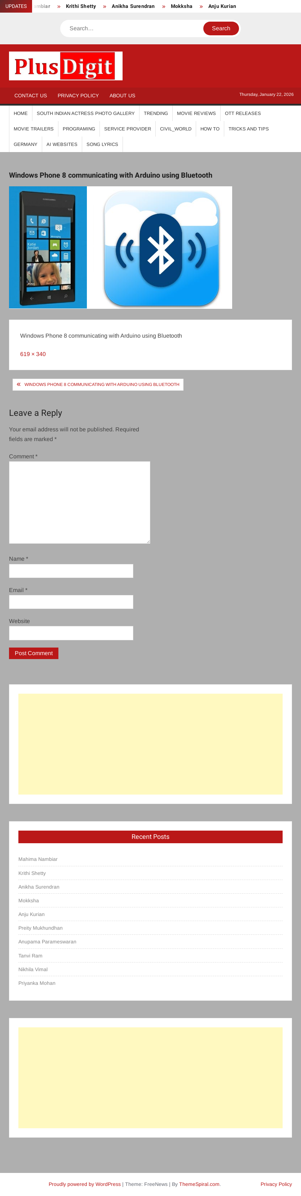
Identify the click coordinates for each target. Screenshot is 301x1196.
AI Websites (62, 144)
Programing (79, 129)
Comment (23, 456)
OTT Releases (243, 113)
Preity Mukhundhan (40, 928)
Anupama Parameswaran (47, 941)
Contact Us (30, 95)
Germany (25, 144)
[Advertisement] (150, 744)
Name (18, 559)
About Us (122, 95)
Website (19, 621)
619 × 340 (33, 354)
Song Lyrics (102, 144)
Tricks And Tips (249, 129)
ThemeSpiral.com (199, 1184)
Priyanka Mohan (37, 983)
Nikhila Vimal (33, 969)
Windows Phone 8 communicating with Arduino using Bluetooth (102, 384)
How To (210, 129)
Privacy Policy (78, 95)
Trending (156, 113)
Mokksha (181, 6)
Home (21, 113)
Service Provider (127, 129)
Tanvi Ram (30, 956)
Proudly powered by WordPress (85, 1184)
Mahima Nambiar (38, 859)
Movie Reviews (196, 113)
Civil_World (175, 129)
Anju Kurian (222, 6)
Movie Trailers (34, 129)
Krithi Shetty (81, 6)
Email (18, 590)
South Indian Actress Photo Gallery (86, 113)
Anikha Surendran (133, 6)
